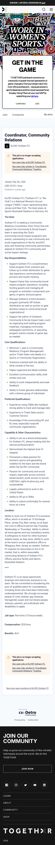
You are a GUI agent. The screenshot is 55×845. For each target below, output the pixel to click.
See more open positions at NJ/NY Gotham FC (27, 688)
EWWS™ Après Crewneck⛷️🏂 (27, 3)
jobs (4, 114)
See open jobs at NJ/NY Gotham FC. (28, 162)
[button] (44, 9)
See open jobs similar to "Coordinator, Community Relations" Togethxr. (29, 168)
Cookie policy (33, 720)
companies (18, 114)
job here (34, 96)
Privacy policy (19, 720)
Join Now (27, 768)
